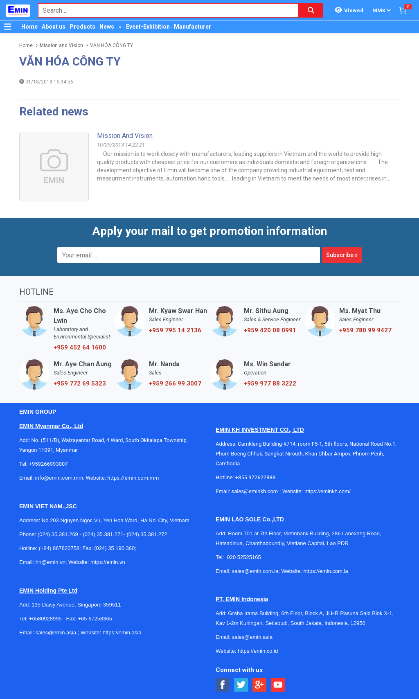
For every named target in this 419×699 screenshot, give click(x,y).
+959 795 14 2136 (175, 330)
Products (82, 26)
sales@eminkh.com (255, 491)
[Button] (8, 26)
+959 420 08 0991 (270, 330)
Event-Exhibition (148, 26)
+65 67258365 (95, 619)
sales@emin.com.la (255, 571)
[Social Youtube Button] (278, 685)
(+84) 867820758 (59, 548)
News (106, 26)
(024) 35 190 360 (114, 548)
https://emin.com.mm (133, 478)
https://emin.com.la (326, 571)
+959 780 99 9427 (365, 330)
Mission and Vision (61, 45)
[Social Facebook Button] (223, 685)
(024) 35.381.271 (103, 534)
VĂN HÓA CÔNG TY (111, 45)
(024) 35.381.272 (146, 534)
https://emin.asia (122, 632)
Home (29, 26)
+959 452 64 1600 (80, 347)
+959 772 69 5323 (80, 383)
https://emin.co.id (258, 651)
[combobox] (164, 10)
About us (53, 26)
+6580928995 (45, 619)
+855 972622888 (255, 477)
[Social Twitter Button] (241, 685)
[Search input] (164, 10)
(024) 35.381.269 (58, 534)
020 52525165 (244, 557)
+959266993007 (50, 464)
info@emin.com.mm (59, 478)
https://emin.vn (107, 562)
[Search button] (311, 10)
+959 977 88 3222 (270, 383)
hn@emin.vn (50, 562)
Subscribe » (342, 255)
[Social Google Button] (259, 685)
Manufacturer (192, 26)
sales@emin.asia (56, 632)
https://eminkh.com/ (327, 491)
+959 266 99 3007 (175, 383)
